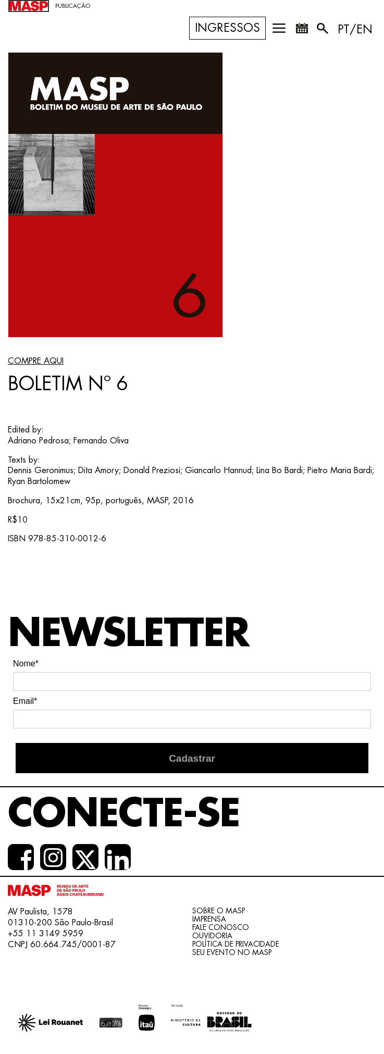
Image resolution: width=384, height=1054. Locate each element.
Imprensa (209, 919)
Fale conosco (220, 927)
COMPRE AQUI (36, 361)
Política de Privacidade (235, 944)
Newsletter (128, 633)
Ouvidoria (212, 935)
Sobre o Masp (218, 910)
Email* (25, 701)
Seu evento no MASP (231, 952)
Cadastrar (192, 758)
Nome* (26, 663)
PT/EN (355, 29)
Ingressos (227, 28)
